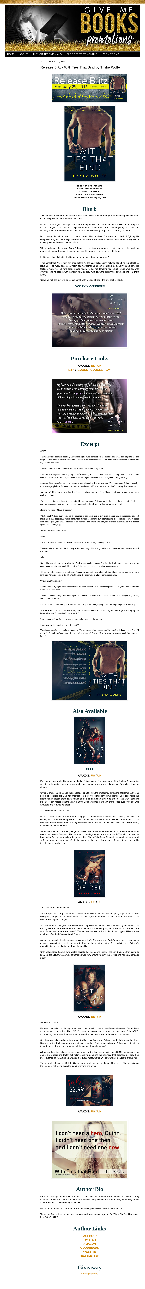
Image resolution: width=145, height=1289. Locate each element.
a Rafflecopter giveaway (89, 1274)
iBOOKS (82, 369)
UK (99, 365)
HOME (10, 54)
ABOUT (23, 54)
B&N (71, 369)
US (93, 365)
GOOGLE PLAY (100, 369)
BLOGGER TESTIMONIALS (82, 54)
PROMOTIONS (110, 54)
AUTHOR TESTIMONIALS (47, 54)
